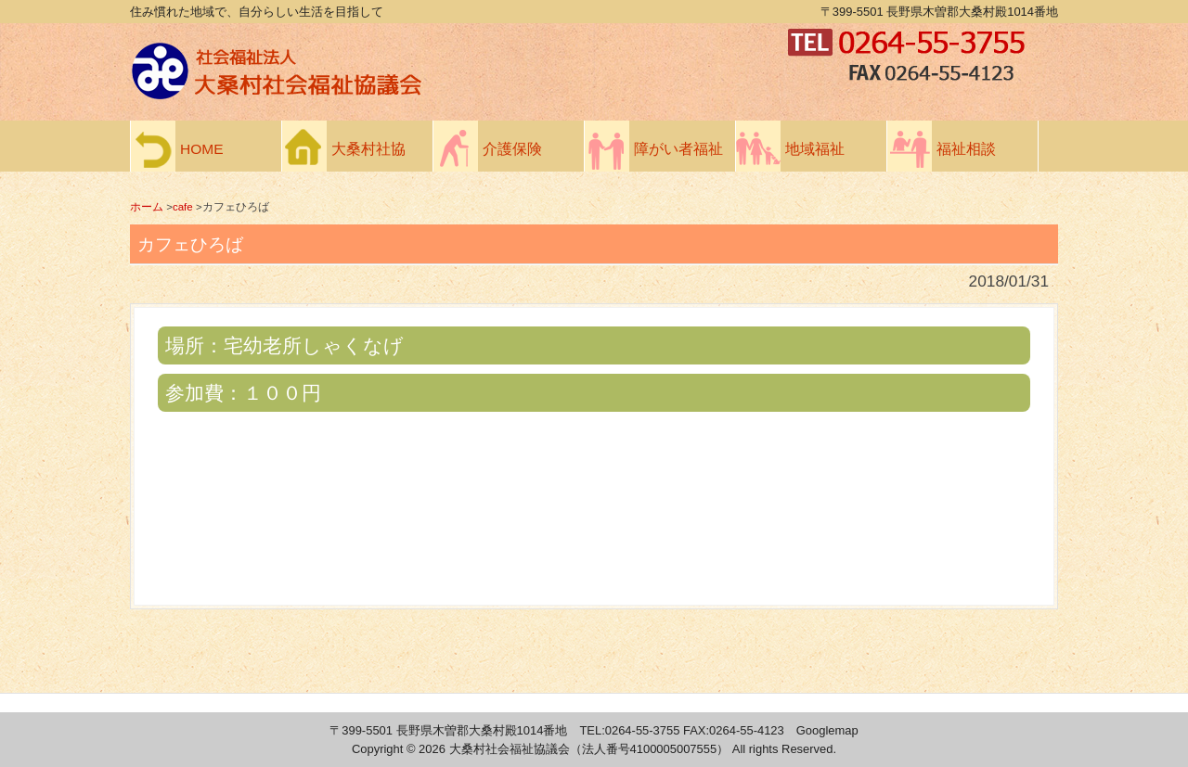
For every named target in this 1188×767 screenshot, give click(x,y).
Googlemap (827, 730)
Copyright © (385, 749)
